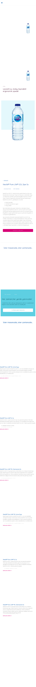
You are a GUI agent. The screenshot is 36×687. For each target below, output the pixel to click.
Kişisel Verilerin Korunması (10, 653)
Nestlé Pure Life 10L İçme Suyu (6, 654)
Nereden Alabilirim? (18, 230)
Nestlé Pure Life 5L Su (6, 630)
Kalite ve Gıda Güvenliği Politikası (9, 647)
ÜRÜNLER (6, 180)
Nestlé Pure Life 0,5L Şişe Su (6, 667)
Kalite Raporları (10, 630)
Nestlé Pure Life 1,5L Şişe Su (6, 661)
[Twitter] (4, 684)
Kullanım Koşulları (9, 626)
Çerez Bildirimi (9, 635)
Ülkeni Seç (9, 666)
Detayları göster (4, 378)
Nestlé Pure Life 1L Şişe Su (6, 636)
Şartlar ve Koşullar (9, 660)
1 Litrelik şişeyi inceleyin (17, 310)
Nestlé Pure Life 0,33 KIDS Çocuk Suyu (6, 675)
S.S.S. (9, 640)
